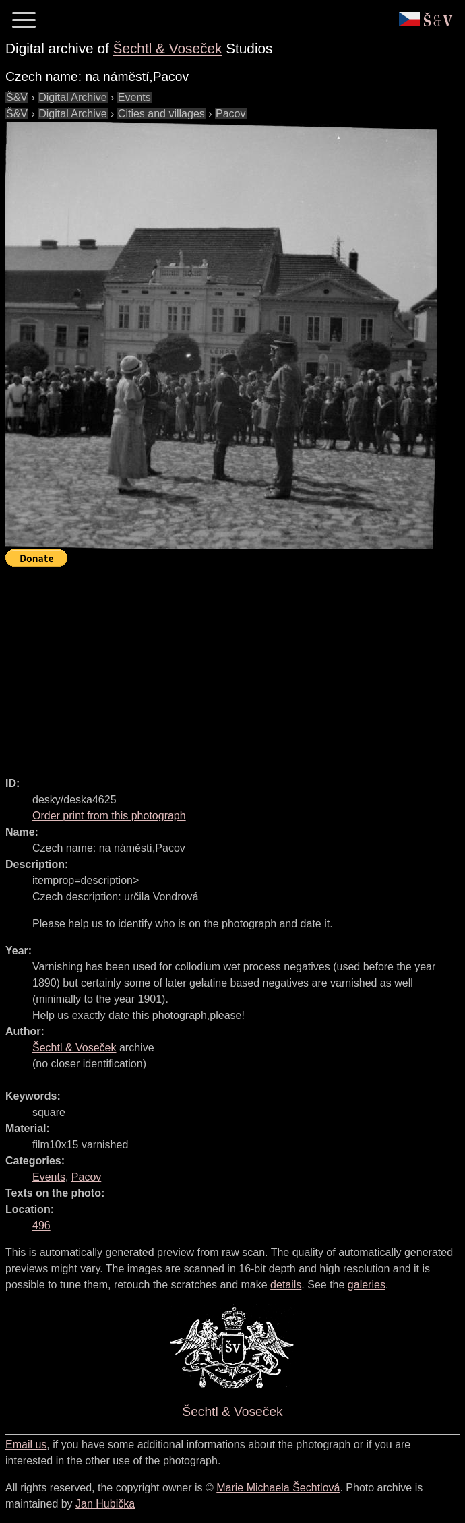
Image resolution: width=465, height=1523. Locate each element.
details (285, 1285)
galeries (366, 1285)
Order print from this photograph (109, 815)
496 (41, 1225)
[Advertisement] (235, 665)
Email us (25, 1444)
